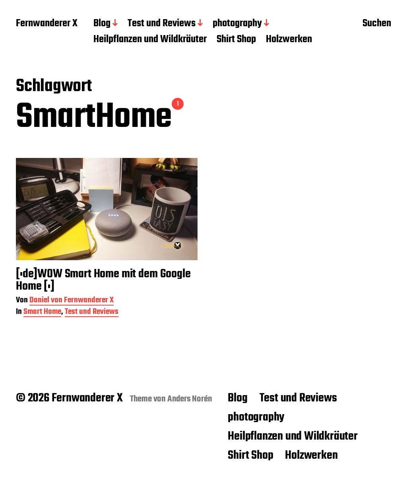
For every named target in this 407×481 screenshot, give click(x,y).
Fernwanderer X (47, 24)
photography (237, 24)
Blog (101, 24)
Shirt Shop (236, 40)
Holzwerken (289, 40)
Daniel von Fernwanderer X (71, 301)
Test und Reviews (162, 24)
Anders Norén (189, 399)
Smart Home (42, 312)
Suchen (376, 24)
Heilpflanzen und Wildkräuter (150, 40)
